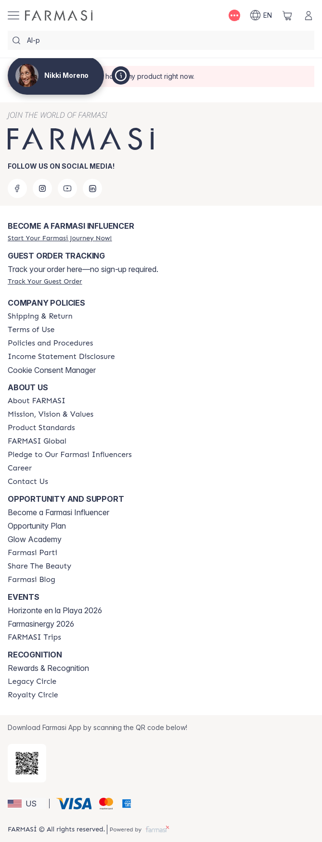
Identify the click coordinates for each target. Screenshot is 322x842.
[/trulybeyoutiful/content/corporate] (37, 441)
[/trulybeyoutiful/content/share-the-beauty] (39, 566)
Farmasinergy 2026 (41, 624)
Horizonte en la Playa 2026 (55, 610)
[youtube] (67, 188)
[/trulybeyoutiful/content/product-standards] (41, 428)
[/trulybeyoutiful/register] (60, 238)
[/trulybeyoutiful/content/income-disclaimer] (61, 356)
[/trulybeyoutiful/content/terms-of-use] (31, 329)
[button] (27, 803)
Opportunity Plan (37, 526)
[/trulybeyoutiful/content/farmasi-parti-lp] (32, 552)
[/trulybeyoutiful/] (58, 15)
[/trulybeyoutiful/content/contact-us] (28, 481)
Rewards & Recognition (48, 668)
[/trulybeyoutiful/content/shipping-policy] (40, 316)
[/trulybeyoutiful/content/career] (20, 468)
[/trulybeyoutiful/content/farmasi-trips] (34, 637)
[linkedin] (92, 188)
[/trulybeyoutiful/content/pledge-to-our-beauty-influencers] (70, 454)
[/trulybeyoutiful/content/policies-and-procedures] (50, 343)
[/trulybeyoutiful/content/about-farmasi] (36, 401)
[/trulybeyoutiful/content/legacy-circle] (32, 681)
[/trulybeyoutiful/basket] (287, 15)
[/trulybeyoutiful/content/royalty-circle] (33, 695)
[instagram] (42, 188)
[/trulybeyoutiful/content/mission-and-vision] (50, 414)
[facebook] (17, 188)
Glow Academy (35, 539)
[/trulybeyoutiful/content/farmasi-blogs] (31, 579)
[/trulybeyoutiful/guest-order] (45, 281)
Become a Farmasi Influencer (58, 512)
